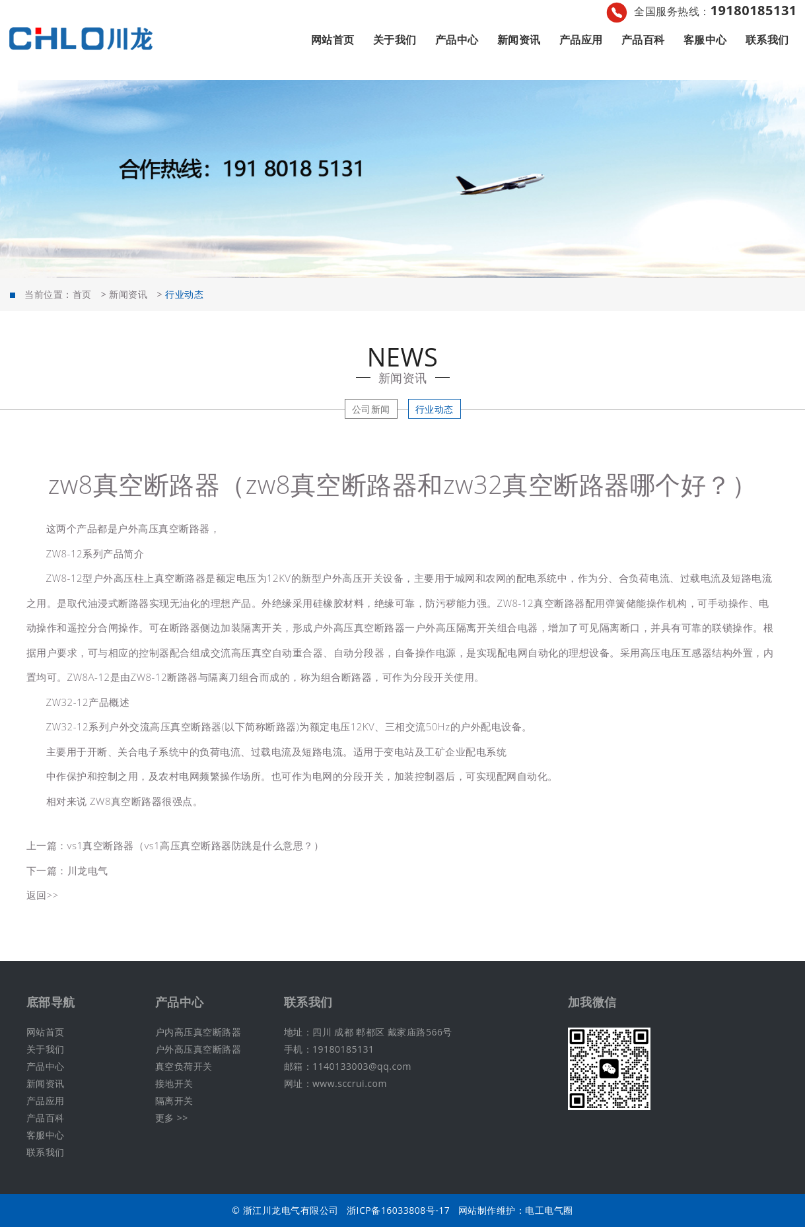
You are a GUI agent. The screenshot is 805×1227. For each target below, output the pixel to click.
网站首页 (333, 39)
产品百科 (643, 39)
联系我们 (767, 39)
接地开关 (174, 1083)
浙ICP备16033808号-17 (398, 1210)
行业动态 (434, 409)
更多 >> (171, 1117)
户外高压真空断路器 (198, 1049)
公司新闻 (371, 409)
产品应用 (581, 39)
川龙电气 (87, 870)
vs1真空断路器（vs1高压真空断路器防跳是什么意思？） (195, 845)
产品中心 (457, 39)
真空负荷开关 (184, 1066)
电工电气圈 (549, 1210)
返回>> (42, 894)
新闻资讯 (519, 39)
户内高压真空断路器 (198, 1032)
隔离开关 (174, 1100)
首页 (82, 294)
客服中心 (705, 39)
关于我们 (395, 39)
